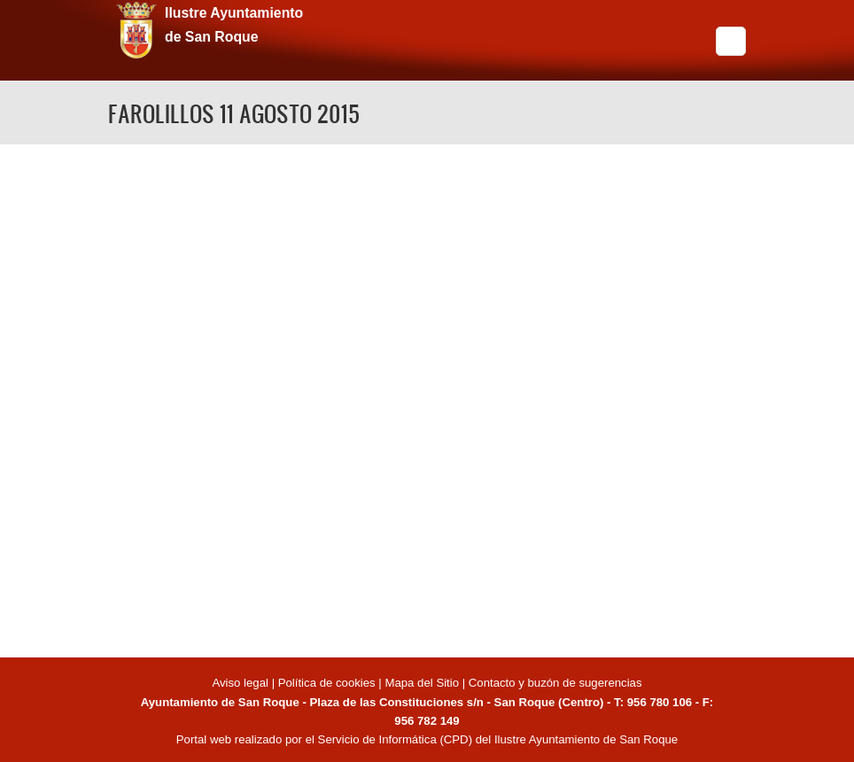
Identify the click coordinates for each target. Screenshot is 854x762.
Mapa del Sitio (421, 682)
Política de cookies (327, 682)
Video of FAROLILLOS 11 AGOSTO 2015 (427, 398)
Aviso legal (241, 682)
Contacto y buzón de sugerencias (555, 682)
